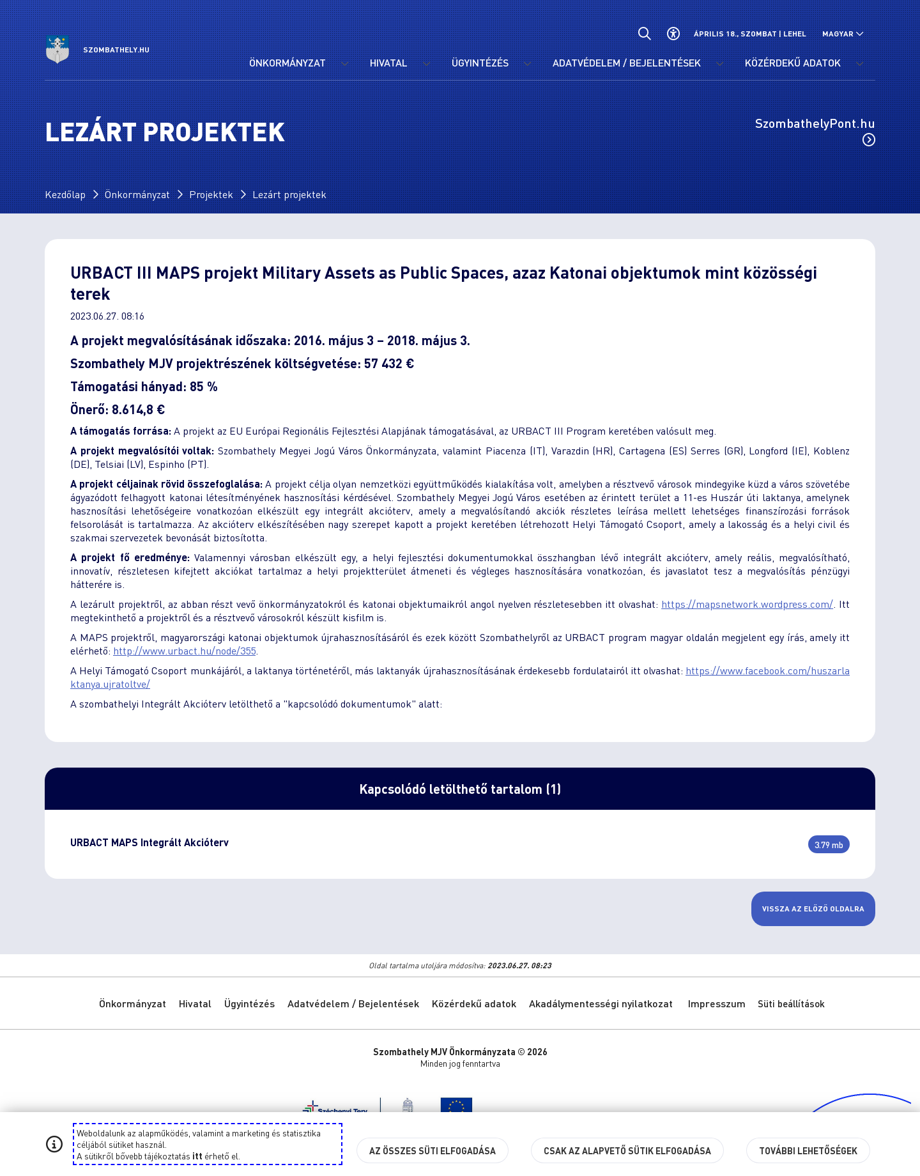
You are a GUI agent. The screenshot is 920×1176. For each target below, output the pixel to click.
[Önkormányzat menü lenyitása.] (344, 64)
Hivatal (195, 1003)
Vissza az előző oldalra (813, 908)
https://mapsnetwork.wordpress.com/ (747, 603)
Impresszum (717, 1003)
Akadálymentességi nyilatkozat (601, 1003)
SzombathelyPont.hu (815, 130)
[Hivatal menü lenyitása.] (426, 64)
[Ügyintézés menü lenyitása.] (527, 64)
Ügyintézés (249, 1003)
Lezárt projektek (289, 194)
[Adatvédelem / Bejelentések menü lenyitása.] (719, 64)
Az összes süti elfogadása (432, 1150)
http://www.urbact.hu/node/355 (184, 650)
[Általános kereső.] (644, 33)
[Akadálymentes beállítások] (673, 33)
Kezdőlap (65, 194)
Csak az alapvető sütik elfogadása (627, 1150)
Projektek (211, 194)
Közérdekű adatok (474, 1003)
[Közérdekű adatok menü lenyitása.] (859, 64)
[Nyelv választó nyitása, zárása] (843, 33)
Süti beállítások (791, 1003)
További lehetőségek (808, 1150)
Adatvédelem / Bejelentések (353, 1003)
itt (197, 1155)
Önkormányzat (137, 194)
